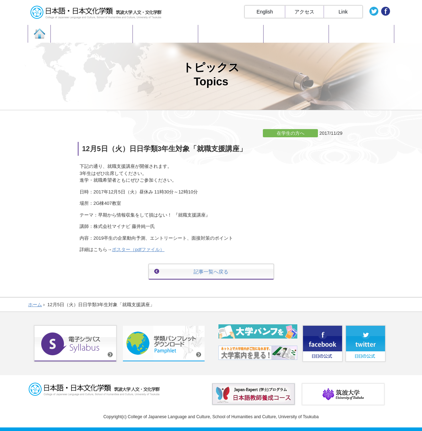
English (264, 12)
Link (343, 12)
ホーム (35, 304)
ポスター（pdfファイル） (138, 249)
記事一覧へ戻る (211, 272)
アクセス (304, 12)
